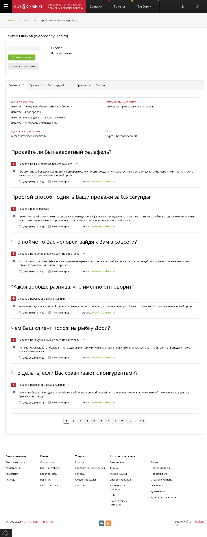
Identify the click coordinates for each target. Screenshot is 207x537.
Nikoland (199, 521)
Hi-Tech (114, 495)
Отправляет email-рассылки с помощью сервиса (65, 6)
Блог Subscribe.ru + (51, 468)
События (80, 485)
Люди (27, 20)
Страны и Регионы (162, 479)
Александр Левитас (103, 181)
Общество (157, 485)
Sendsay (80, 473)
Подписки (16, 85)
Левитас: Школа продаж (34, 208)
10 (129, 420)
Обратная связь (49, 485)
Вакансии (45, 479)
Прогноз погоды (160, 468)
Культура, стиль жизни (25, 131)
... (135, 420)
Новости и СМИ (160, 473)
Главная (10, 20)
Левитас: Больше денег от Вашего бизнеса (45, 164)
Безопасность (48, 473)
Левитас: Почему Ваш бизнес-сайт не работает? (49, 253)
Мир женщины (118, 473)
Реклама (80, 462)
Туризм (114, 468)
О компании (47, 462)
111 (142, 420)
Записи (100, 85)
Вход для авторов (15, 462)
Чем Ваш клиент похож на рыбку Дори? (60, 327)
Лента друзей (58, 85)
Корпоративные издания (90, 468)
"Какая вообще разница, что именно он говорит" (72, 286)
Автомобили (117, 462)
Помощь (10, 479)
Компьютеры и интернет (120, 102)
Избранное (82, 85)
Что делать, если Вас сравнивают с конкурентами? (74, 372)
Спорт (108, 131)
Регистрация (12, 468)
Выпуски (100, 4)
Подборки (148, 4)
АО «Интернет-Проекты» (37, 521)
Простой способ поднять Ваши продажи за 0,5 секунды (80, 196)
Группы (123, 4)
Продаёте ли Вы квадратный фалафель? (61, 151)
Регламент (11, 473)
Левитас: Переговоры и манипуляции (42, 298)
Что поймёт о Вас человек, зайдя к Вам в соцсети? (74, 241)
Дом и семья (158, 491)
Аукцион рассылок (86, 479)
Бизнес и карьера (22, 102)
